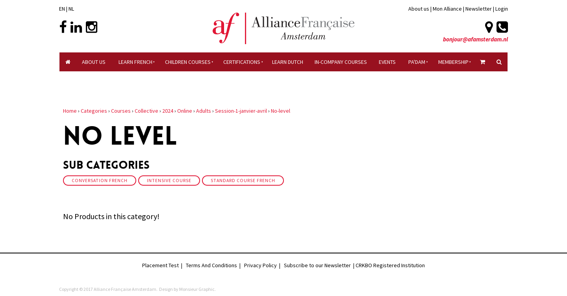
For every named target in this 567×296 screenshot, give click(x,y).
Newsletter (479, 8)
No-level (280, 110)
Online (184, 110)
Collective (146, 110)
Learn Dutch (287, 61)
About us (418, 8)
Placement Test (160, 265)
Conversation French (100, 180)
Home (70, 110)
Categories (94, 110)
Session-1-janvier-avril (241, 110)
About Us (94, 61)
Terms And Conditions (211, 265)
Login (501, 8)
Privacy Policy (260, 265)
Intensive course (169, 180)
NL (71, 8)
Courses (121, 110)
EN (62, 8)
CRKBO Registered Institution (390, 265)
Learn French (135, 61)
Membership (453, 61)
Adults (203, 110)
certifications (241, 61)
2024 (167, 110)
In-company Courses (341, 61)
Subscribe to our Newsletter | (320, 265)
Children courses (188, 61)
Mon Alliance (447, 8)
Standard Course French (243, 180)
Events (387, 61)
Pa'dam (416, 61)
